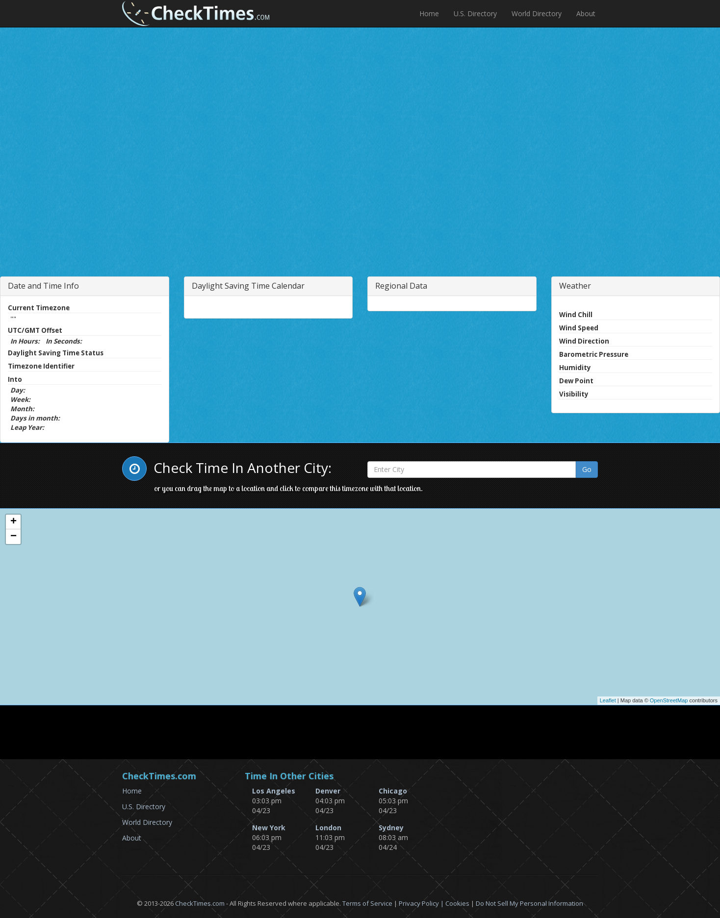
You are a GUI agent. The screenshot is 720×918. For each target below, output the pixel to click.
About (585, 13)
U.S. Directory (475, 13)
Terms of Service (367, 903)
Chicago (393, 790)
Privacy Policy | (422, 903)
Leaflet (608, 700)
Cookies (457, 903)
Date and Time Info (43, 285)
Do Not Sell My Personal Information (529, 903)
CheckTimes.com (200, 903)
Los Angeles (273, 790)
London (328, 827)
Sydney (391, 827)
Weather (575, 285)
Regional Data (401, 285)
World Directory (537, 13)
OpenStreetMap (669, 700)
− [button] (13, 536)
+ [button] (13, 522)
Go (586, 469)
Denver (327, 790)
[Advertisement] (211, 183)
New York (268, 827)
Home (429, 13)
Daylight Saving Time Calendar (248, 285)
